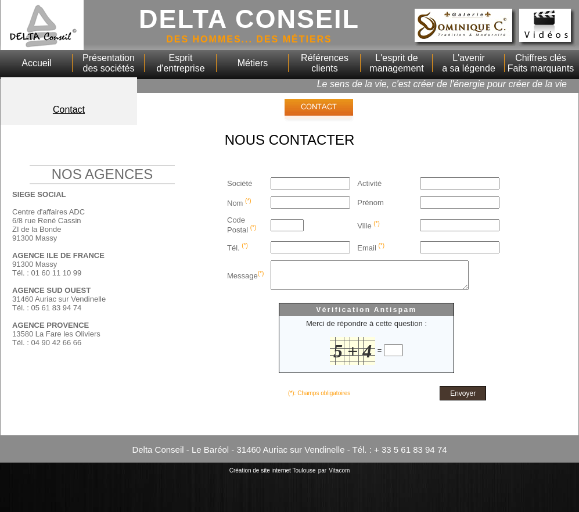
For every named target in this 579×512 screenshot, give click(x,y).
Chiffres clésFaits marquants (541, 63)
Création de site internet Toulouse (272, 475)
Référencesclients (324, 63)
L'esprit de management (396, 63)
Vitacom (339, 475)
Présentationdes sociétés (108, 63)
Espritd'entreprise (180, 63)
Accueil (36, 63)
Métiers (253, 63)
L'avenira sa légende (468, 63)
